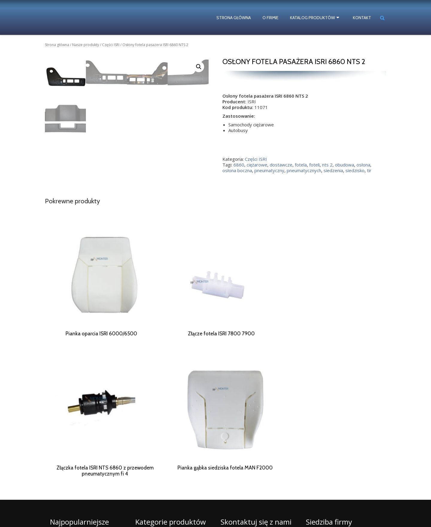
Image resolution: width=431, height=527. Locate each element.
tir (369, 170)
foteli (314, 165)
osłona (363, 165)
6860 (238, 165)
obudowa (344, 165)
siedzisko (355, 170)
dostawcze (281, 165)
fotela (301, 165)
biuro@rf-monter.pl (255, 503)
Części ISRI (110, 44)
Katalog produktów (314, 17)
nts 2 (327, 165)
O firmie (272, 17)
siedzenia (333, 170)
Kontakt (362, 17)
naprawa (58, 502)
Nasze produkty (85, 44)
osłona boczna (237, 170)
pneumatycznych (304, 170)
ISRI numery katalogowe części (77, 512)
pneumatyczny (269, 170)
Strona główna (235, 17)
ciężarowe (257, 165)
